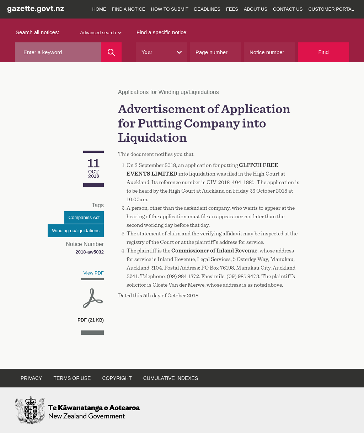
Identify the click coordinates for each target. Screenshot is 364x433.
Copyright (117, 378)
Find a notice (128, 9)
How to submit (170, 9)
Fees (232, 9)
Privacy (31, 378)
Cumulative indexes (170, 378)
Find (323, 52)
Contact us (288, 9)
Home (99, 9)
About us (255, 9)
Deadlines (207, 9)
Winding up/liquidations (76, 230)
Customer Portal (331, 9)
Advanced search (101, 32)
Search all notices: (37, 32)
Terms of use (72, 378)
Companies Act (84, 217)
